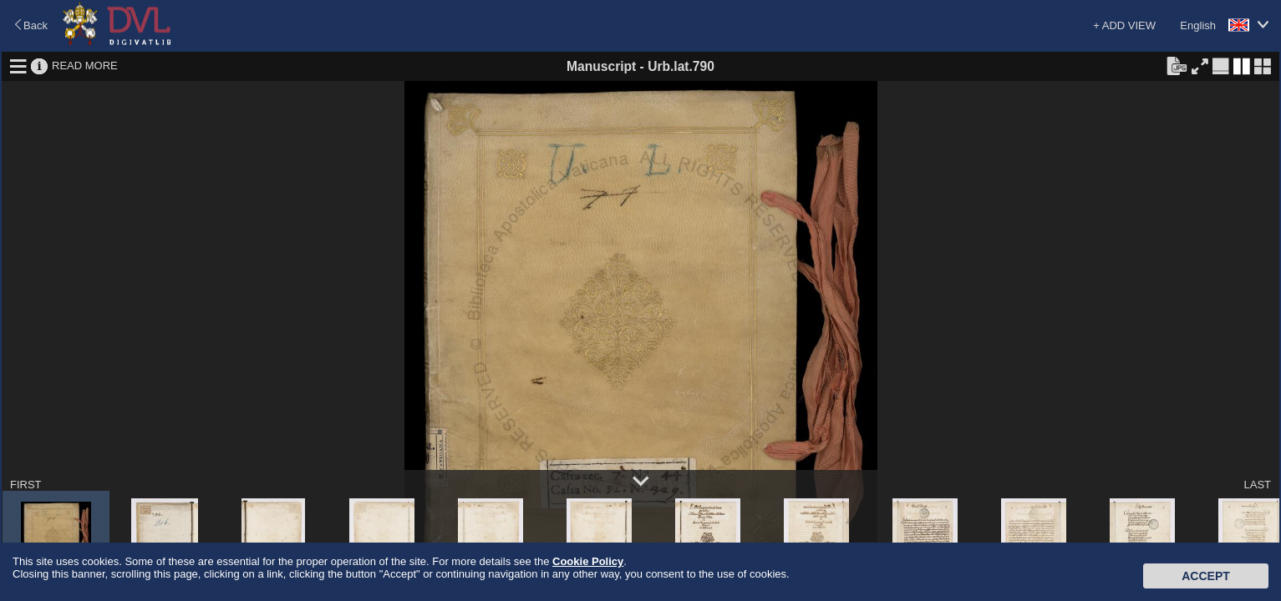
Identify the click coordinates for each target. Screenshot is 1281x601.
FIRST (26, 484)
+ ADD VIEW (1124, 25)
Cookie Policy (587, 561)
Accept (1206, 576)
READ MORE (85, 65)
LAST (1257, 484)
